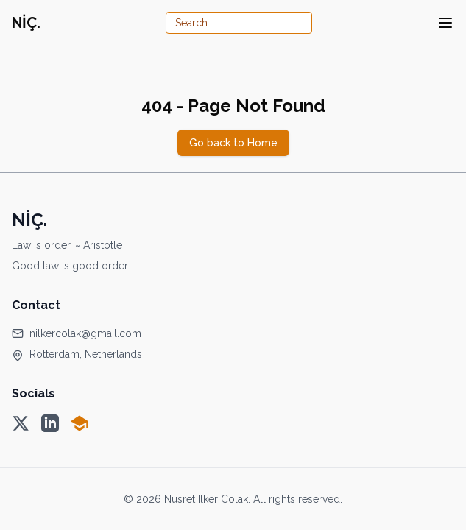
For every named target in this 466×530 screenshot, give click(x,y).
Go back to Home (233, 143)
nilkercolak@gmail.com (85, 333)
